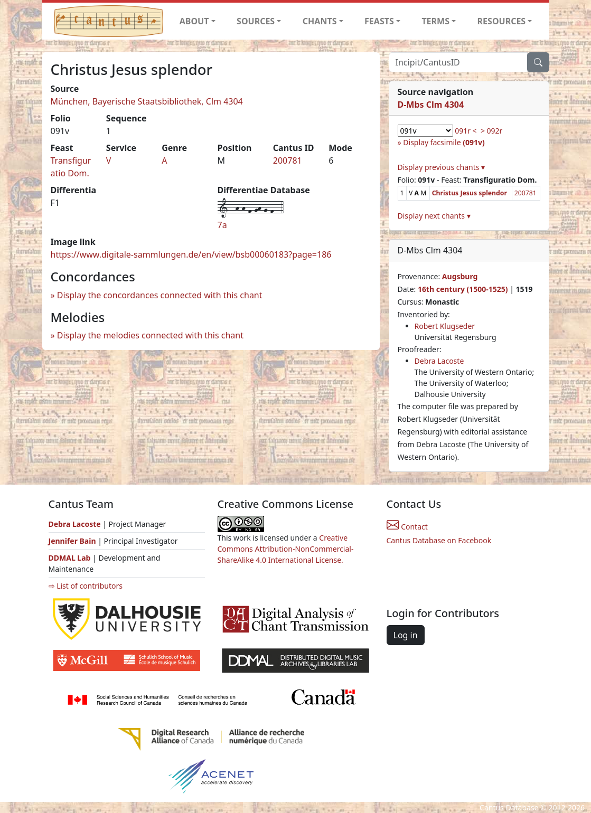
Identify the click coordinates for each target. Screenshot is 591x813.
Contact (407, 527)
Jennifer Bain (73, 541)
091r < (465, 131)
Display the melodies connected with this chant (150, 335)
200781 (287, 160)
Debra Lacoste (439, 361)
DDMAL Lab (70, 558)
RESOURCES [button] (501, 21)
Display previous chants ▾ (441, 167)
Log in (405, 635)
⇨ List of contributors (86, 586)
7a (222, 225)
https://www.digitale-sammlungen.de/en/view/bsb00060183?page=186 (191, 254)
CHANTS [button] (320, 21)
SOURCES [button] (256, 21)
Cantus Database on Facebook (439, 540)
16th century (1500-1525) (463, 289)
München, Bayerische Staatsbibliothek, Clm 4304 (147, 101)
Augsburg (460, 276)
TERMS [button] (435, 21)
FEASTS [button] (379, 21)
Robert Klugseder (445, 326)
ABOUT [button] (194, 21)
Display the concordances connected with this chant (159, 295)
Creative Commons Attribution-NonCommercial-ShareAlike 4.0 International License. (286, 549)
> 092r (491, 131)
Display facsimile (443, 142)
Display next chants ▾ (434, 216)
